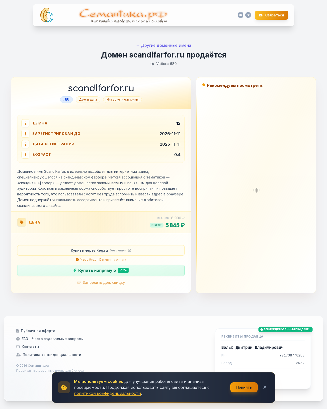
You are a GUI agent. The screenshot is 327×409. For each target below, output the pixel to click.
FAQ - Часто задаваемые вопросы (49, 339)
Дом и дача (88, 99)
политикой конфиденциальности (107, 393)
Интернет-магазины (122, 99)
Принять (244, 387)
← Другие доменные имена (163, 45)
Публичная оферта (35, 331)
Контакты (27, 347)
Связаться (271, 15)
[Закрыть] (265, 387)
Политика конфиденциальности (48, 354)
